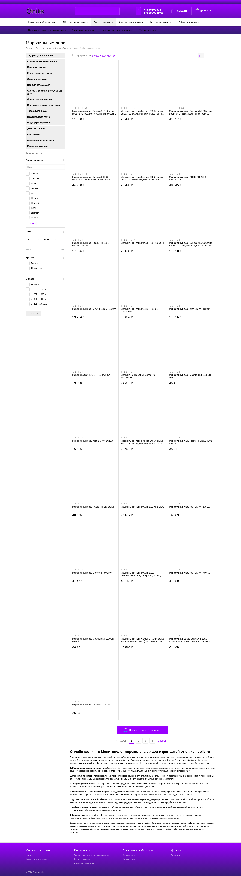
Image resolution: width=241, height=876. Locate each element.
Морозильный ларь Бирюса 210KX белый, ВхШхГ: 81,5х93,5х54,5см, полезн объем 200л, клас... (94, 112)
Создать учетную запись (37, 859)
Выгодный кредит (82, 859)
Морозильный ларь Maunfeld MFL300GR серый (190, 376)
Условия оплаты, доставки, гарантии (91, 855)
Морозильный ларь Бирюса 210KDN (91, 704)
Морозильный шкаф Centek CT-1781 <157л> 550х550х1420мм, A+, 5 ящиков (189, 640)
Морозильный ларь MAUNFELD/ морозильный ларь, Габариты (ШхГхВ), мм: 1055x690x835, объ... (141, 574)
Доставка (175, 855)
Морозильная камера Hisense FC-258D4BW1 (138, 376)
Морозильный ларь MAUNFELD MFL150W (142, 507)
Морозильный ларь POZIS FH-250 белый (93, 507)
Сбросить (33, 313)
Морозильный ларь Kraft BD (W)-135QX (189, 507)
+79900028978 (153, 12)
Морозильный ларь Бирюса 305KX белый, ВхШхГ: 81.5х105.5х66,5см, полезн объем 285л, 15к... (142, 112)
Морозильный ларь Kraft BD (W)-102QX (92, 441)
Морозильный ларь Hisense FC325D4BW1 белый (190, 442)
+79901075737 (153, 9)
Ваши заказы (129, 855)
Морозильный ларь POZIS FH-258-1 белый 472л (187, 178)
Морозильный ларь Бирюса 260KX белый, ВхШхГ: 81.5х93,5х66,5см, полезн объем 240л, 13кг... (142, 178)
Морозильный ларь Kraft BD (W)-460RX (189, 573)
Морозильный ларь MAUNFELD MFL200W (94, 309)
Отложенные (129, 859)
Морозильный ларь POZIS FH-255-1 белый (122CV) (90, 244)
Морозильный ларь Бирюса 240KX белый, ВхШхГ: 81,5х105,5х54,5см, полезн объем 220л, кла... (142, 442)
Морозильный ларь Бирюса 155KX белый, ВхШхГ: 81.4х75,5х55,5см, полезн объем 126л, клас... (190, 244)
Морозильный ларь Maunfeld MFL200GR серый (93, 640)
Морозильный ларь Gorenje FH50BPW (92, 573)
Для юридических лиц (84, 863)
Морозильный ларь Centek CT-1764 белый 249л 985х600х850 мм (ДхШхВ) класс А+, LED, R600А (142, 640)
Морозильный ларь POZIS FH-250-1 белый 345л (139, 310)
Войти (28, 855)
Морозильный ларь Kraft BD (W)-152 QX (189, 309)
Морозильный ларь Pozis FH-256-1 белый (142, 243)
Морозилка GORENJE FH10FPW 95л (91, 375)
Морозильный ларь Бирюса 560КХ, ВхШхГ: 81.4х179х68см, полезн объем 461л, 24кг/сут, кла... (91, 178)
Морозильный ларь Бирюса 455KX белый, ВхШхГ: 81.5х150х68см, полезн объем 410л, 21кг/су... (190, 112)
